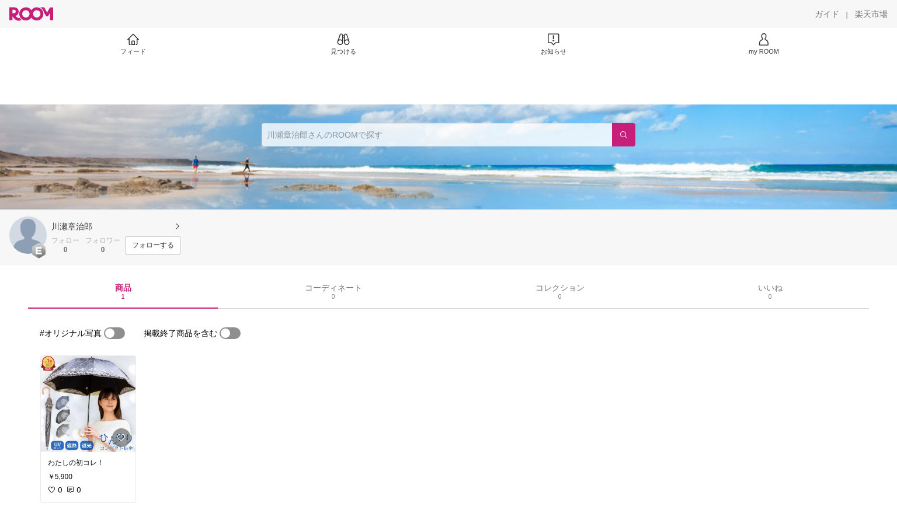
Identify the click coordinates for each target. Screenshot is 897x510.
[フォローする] (153, 245)
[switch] (114, 333)
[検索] (623, 134)
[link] (88, 404)
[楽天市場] (871, 14)
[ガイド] (827, 14)
